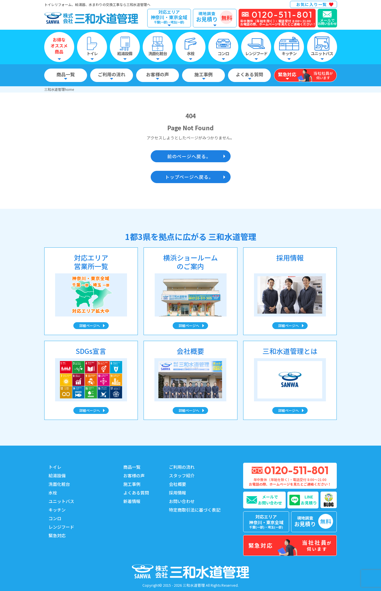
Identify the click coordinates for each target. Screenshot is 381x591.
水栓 (53, 493)
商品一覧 (131, 467)
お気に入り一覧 (311, 4)
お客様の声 (134, 475)
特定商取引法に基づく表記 (194, 510)
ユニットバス (61, 501)
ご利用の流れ (182, 467)
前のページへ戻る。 (189, 156)
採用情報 (177, 493)
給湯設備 (57, 475)
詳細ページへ (89, 325)
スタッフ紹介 (182, 475)
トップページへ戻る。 (189, 176)
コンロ (55, 518)
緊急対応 (57, 535)
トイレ (55, 467)
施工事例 (131, 484)
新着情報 (131, 501)
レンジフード (61, 527)
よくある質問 (136, 493)
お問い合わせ (182, 501)
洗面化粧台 (59, 484)
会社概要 (177, 484)
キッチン (57, 510)
